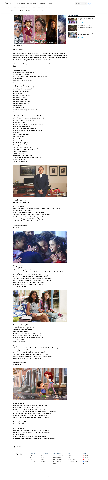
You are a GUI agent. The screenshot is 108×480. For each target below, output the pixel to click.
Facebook (87, 461)
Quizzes (42, 457)
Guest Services (71, 459)
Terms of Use (31, 472)
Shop (34, 3)
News (11, 7)
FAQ (69, 457)
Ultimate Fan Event (42, 3)
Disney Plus (18, 446)
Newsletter (43, 461)
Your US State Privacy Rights (45, 472)
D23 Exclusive (44, 453)
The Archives (57, 453)
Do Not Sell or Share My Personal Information (80, 472)
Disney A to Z (56, 463)
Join (18, 3)
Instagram (87, 455)
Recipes (42, 459)
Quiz (23, 10)
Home (7, 7)
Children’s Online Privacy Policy (57, 472)
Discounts (29, 3)
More (69, 453)
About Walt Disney (57, 459)
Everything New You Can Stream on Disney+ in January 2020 (35, 7)
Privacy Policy (36, 472)
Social (85, 453)
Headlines (16, 7)
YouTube (87, 459)
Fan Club (32, 453)
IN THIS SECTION (9, 10)
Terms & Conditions (72, 461)
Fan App (42, 463)
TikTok (86, 457)
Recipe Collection (40, 10)
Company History (57, 457)
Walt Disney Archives (58, 455)
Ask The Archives (57, 461)
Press (69, 455)
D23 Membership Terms (23, 472)
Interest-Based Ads (67, 472)
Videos (34, 10)
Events (23, 3)
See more (80, 22)
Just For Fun (28, 10)
